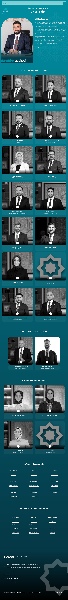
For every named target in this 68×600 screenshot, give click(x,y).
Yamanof (26, 592)
